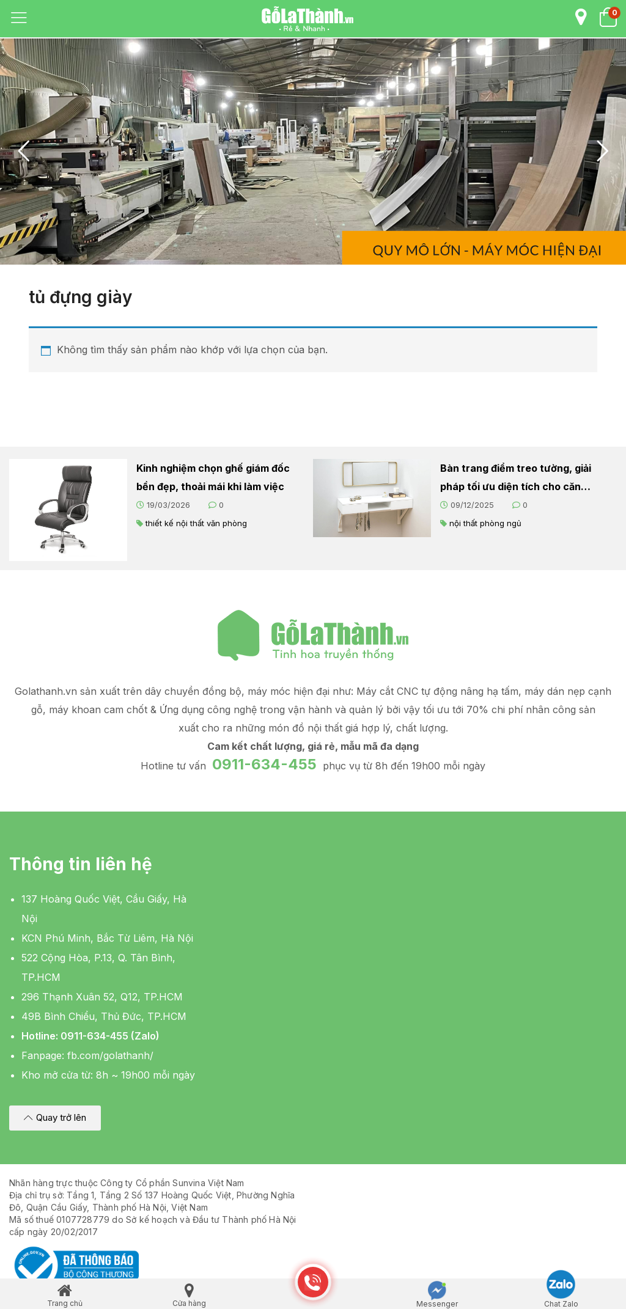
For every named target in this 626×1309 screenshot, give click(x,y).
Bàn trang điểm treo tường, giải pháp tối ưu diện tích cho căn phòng (515, 479)
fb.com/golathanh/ (110, 1055)
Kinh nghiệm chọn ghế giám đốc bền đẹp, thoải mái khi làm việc (213, 477)
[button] (55, 1118)
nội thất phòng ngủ (485, 523)
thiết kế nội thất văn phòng (196, 523)
